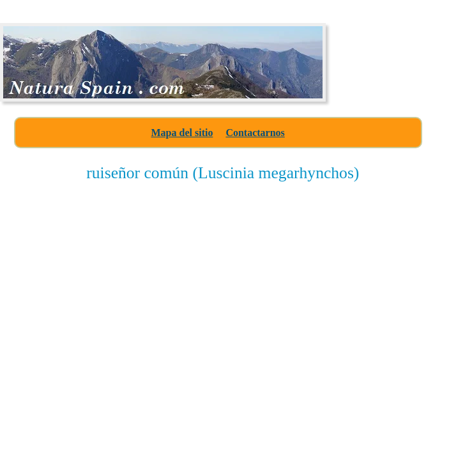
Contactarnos (254, 132)
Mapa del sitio (182, 132)
